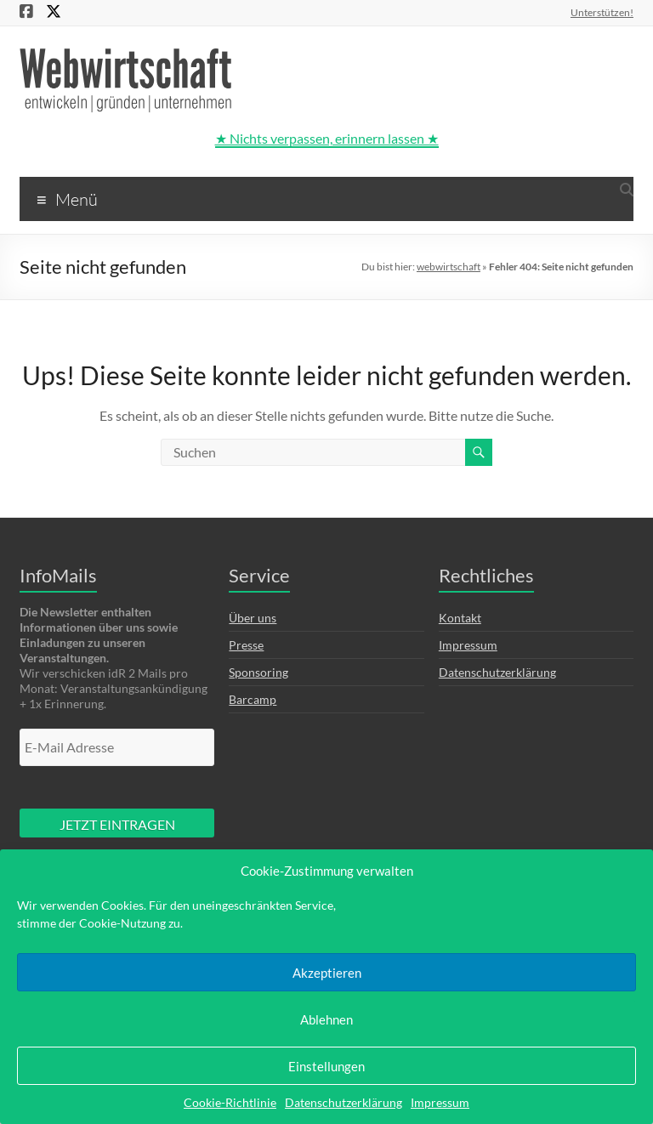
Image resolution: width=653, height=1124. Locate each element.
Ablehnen (326, 1019)
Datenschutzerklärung (343, 1102)
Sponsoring (258, 672)
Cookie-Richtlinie (230, 1102)
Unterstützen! (602, 12)
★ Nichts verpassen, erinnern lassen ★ (327, 138)
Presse (246, 645)
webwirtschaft (448, 266)
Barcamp (252, 699)
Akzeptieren (326, 972)
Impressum (440, 1102)
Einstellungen (326, 1066)
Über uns (252, 617)
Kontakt (460, 617)
